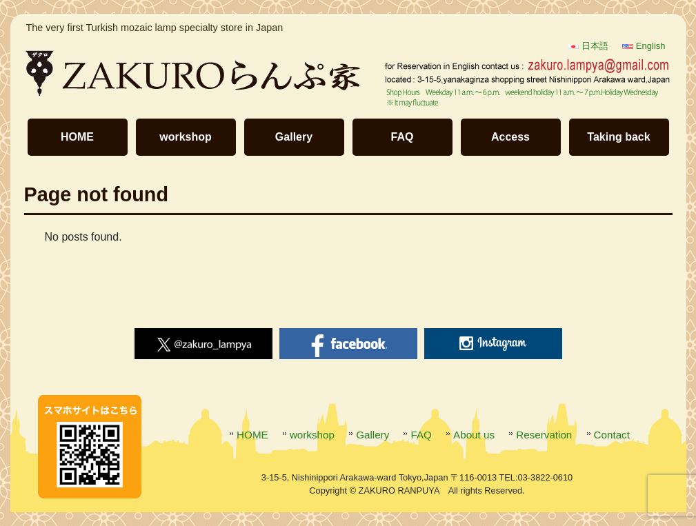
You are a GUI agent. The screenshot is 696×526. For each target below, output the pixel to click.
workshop (185, 137)
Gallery (293, 137)
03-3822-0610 (545, 477)
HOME (77, 137)
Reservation (544, 435)
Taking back (618, 137)
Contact (612, 435)
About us (474, 435)
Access (510, 137)
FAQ (402, 137)
